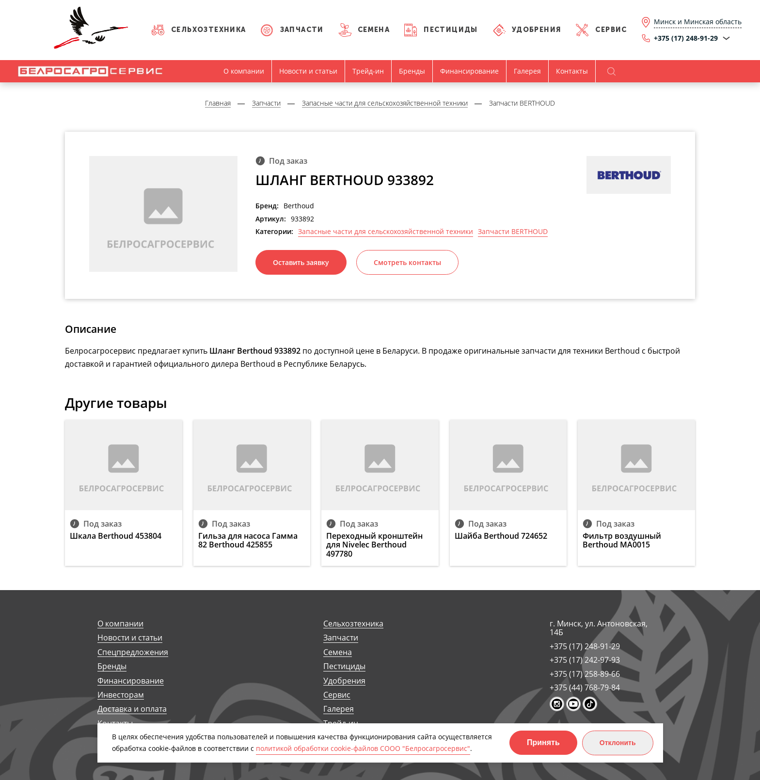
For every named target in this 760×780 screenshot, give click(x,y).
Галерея (527, 71)
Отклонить (618, 743)
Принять (543, 742)
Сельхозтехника (208, 30)
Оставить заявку (301, 262)
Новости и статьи (308, 71)
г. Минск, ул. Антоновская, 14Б (599, 628)
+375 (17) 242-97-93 (585, 659)
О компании (243, 71)
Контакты (572, 71)
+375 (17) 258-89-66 (585, 674)
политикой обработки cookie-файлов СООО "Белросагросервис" (363, 748)
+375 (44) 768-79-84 (585, 687)
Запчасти (302, 30)
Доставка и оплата (132, 709)
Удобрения (537, 30)
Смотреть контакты (407, 262)
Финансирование (469, 71)
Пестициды (451, 30)
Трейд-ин (368, 71)
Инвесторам (120, 695)
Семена (374, 30)
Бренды (412, 71)
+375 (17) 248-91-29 (585, 646)
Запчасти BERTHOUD (513, 231)
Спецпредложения (132, 652)
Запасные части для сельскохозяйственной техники (385, 231)
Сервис (611, 30)
